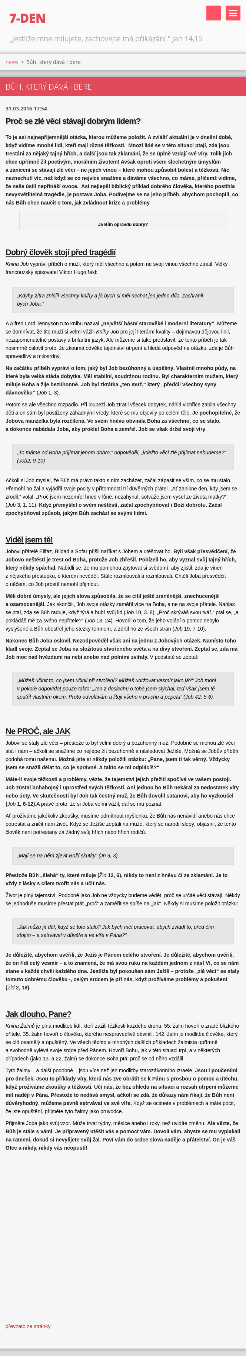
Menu (233, 13)
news (12, 61)
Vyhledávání (213, 13)
